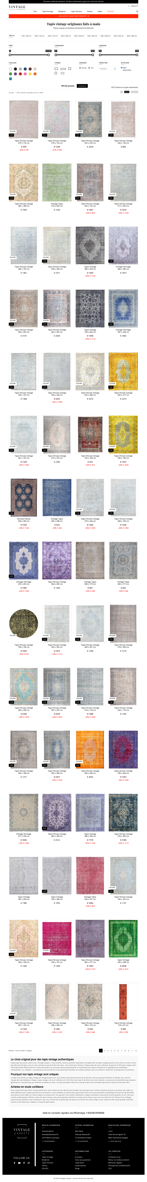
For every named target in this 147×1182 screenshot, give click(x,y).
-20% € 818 (23, 654)
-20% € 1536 (23, 528)
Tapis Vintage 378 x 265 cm (90, 331)
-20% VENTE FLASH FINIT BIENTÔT (73, 16)
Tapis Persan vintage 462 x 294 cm (57, 835)
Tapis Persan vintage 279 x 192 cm (57, 141)
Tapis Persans (47, 1163)
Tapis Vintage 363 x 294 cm (24, 898)
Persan (83, 68)
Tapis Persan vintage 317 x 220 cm (123, 205)
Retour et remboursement (118, 1160)
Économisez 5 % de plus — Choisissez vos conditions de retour (73, 1)
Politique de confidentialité (119, 1165)
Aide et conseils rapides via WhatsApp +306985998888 (73, 1112)
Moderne (45, 1160)
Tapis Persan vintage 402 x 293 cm (57, 331)
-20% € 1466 (23, 843)
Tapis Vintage (47, 1157)
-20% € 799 (23, 150)
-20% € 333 (90, 465)
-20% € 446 (90, 1032)
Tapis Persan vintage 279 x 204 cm (90, 520)
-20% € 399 (123, 1032)
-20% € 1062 (123, 465)
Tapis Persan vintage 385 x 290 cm (24, 709)
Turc (91, 68)
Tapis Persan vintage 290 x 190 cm (24, 961)
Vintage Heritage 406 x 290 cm (123, 267)
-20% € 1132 (57, 654)
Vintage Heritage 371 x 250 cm (23, 835)
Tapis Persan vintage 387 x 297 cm (57, 709)
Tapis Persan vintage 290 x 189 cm (24, 772)
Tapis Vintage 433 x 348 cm (123, 961)
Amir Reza (79, 1131)
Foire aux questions (83, 1160)
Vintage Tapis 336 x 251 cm (90, 898)
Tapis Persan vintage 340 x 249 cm (57, 267)
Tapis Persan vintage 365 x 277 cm (123, 394)
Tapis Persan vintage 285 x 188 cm (24, 205)
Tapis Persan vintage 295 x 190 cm (123, 457)
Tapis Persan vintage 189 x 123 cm (90, 1024)
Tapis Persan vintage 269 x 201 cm (90, 646)
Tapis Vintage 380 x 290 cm (90, 835)
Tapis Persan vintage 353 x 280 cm (90, 394)
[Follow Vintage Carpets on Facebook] (14, 1162)
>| (136, 1051)
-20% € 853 (90, 906)
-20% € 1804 (57, 402)
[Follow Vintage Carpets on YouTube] (19, 1162)
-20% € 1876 (23, 717)
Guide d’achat (80, 1165)
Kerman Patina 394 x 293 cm (23, 520)
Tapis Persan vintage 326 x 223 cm (123, 898)
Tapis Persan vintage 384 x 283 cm (57, 583)
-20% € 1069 (123, 528)
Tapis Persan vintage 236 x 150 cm (123, 141)
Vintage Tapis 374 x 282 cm (57, 205)
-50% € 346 (123, 591)
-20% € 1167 (90, 969)
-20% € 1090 (123, 780)
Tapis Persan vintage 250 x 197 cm (57, 961)
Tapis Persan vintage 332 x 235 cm (90, 141)
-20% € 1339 (123, 213)
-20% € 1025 (57, 1032)
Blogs (77, 1168)
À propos (78, 1157)
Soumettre (82, 86)
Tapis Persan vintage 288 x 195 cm (24, 267)
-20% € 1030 (90, 717)
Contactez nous (114, 1157)
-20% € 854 (90, 213)
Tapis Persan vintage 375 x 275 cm (57, 457)
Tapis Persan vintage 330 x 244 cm (57, 394)
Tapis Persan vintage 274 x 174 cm (90, 709)
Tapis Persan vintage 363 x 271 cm (90, 961)
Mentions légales (115, 1163)
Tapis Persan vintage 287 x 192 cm (24, 1024)
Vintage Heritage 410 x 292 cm (23, 583)
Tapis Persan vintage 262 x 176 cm (123, 709)
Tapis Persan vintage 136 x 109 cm (90, 457)
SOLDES (45, 1168)
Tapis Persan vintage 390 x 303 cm (24, 331)
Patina (44, 1165)
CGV (110, 1168)
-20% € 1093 (90, 528)
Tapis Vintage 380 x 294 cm (90, 267)
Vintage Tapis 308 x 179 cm (90, 583)
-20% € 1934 (57, 780)
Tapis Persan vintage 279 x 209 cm (123, 646)
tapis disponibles (127, 69)
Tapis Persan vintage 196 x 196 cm (24, 646)
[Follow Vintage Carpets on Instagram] (29, 1162)
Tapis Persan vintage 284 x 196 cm (123, 520)
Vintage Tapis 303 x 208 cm (57, 520)
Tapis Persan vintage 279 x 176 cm (24, 141)
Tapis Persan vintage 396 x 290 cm (90, 772)
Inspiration (79, 1163)
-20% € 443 (57, 528)
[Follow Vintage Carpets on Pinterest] (24, 1162)
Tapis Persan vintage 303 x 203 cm (57, 646)
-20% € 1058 (23, 1032)
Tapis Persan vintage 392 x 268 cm (57, 772)
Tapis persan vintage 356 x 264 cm (123, 772)
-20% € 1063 (23, 465)
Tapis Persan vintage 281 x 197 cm (24, 457)
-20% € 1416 (90, 843)
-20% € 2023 (57, 717)
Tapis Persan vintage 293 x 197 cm (24, 394)
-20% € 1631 (123, 969)
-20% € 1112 (90, 339)
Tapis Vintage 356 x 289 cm (57, 898)
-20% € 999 (57, 150)
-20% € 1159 (90, 276)
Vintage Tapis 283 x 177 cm (123, 583)
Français (134, 6)
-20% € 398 (90, 591)
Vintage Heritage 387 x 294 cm (123, 331)
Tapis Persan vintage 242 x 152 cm (90, 205)
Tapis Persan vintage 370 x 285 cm (123, 835)
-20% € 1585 (23, 591)
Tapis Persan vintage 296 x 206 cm (57, 1024)
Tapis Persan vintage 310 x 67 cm (123, 1024)
